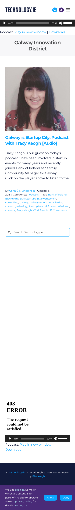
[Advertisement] (31, 292)
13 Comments (58, 210)
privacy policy (23, 501)
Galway (24, 202)
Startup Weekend (58, 206)
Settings (21, 505)
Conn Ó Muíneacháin (22, 190)
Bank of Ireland (57, 194)
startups (10, 210)
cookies (19, 489)
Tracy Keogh (24, 210)
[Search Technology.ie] (37, 232)
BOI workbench (46, 198)
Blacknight (12, 198)
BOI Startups (28, 198)
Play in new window (30, 32)
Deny (66, 497)
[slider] (32, 23)
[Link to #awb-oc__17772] (54, 10)
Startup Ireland (37, 206)
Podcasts (33, 194)
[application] (37, 23)
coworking (11, 202)
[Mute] (60, 23)
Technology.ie (17, 472)
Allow (50, 497)
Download (57, 32)
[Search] (9, 232)
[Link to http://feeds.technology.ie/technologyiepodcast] (61, 10)
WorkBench (40, 210)
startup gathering (16, 206)
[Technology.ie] (20, 9)
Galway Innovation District (46, 202)
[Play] (4, 23)
